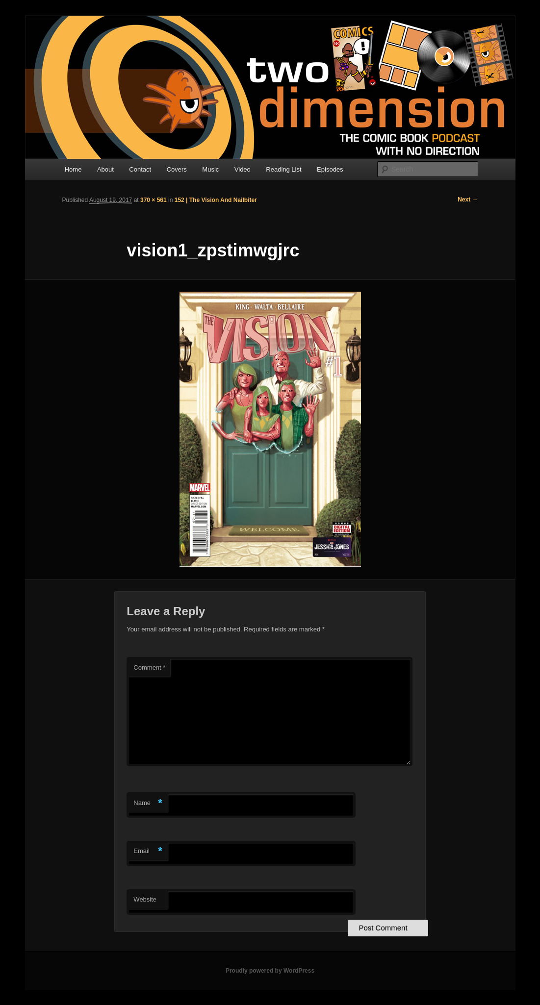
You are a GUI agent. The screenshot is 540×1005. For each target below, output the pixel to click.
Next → (468, 199)
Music (210, 169)
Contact (140, 169)
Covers (177, 169)
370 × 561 (153, 200)
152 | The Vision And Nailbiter (216, 200)
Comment (149, 667)
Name (147, 803)
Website (144, 899)
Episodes (330, 169)
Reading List (283, 169)
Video (242, 169)
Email (147, 851)
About (105, 169)
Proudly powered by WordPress (270, 970)
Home (73, 169)
